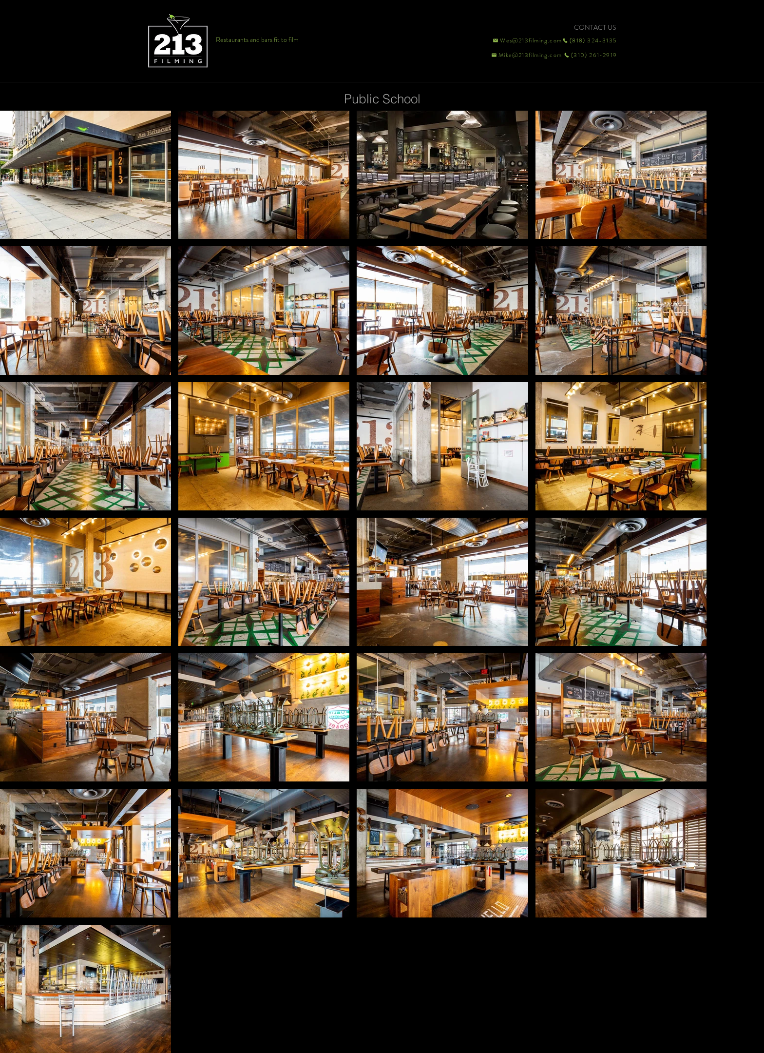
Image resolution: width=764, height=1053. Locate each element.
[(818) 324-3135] (589, 40)
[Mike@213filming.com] (524, 55)
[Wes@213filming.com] (527, 40)
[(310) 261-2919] (589, 55)
